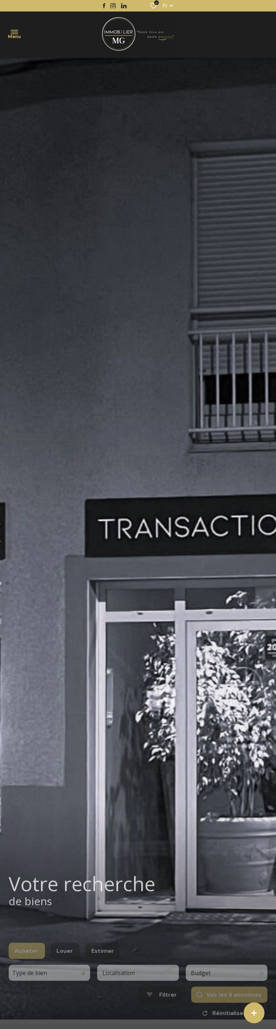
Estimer (102, 962)
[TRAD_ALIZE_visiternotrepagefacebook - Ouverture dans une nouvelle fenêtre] (104, 5)
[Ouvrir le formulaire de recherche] (161, 1006)
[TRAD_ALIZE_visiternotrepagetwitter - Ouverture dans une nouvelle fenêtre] (124, 6)
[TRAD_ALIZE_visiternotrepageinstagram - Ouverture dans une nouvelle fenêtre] (113, 6)
